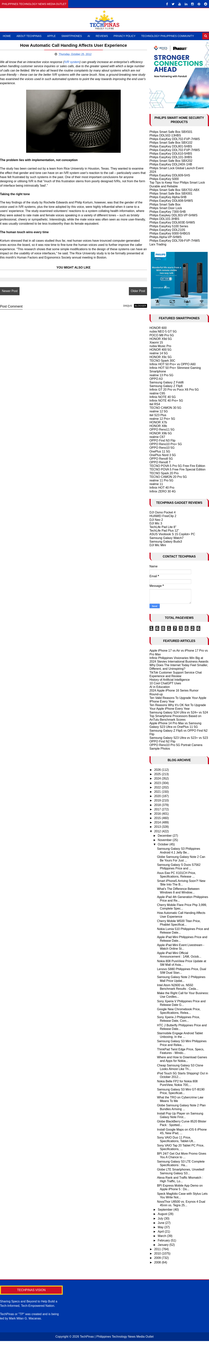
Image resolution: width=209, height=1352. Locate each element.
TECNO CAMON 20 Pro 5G (168, 476)
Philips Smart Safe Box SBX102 (171, 142)
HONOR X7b (158, 422)
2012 (158, 831)
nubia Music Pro (160, 346)
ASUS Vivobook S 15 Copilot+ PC (172, 534)
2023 (158, 783)
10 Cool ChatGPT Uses (165, 683)
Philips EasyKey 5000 (164, 179)
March (162, 1236)
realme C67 (157, 436)
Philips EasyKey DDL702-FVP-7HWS (175, 139)
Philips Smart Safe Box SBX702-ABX (175, 190)
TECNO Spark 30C (162, 360)
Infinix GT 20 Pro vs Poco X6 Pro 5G (174, 389)
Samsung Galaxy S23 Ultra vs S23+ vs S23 (179, 737)
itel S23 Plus (158, 415)
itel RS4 (155, 404)
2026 (158, 769)
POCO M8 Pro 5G (162, 335)
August (163, 1214)
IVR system (72, 62)
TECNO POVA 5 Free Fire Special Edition (178, 469)
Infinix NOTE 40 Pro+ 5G (166, 400)
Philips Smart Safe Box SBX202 (171, 160)
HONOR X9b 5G (161, 433)
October (163, 844)
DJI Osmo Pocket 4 (163, 512)
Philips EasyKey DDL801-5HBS (171, 146)
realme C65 (157, 393)
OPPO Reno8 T (160, 462)
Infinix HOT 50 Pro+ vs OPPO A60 (173, 364)
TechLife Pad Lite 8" (163, 527)
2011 (158, 1249)
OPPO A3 (156, 378)
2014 (158, 822)
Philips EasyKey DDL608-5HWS (171, 200)
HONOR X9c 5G (161, 357)
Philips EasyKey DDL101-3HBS (171, 157)
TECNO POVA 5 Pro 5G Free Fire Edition (177, 465)
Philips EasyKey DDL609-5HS (170, 175)
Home (7, 35)
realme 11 (156, 484)
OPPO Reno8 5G (161, 458)
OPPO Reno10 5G (162, 447)
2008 (158, 1262)
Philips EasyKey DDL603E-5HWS (172, 222)
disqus (120, 306)
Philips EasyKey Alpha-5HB (168, 197)
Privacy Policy (124, 35)
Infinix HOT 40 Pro (162, 487)
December (165, 835)
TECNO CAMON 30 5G (165, 407)
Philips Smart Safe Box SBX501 (171, 131)
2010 (158, 1253)
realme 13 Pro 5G (161, 375)
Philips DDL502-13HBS (165, 135)
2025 (158, 774)
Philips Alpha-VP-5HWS (166, 237)
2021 (158, 791)
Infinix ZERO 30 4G (163, 491)
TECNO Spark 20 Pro (164, 473)
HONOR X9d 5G (161, 338)
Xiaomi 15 (156, 342)
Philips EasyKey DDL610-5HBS (171, 153)
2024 (158, 778)
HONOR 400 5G (160, 349)
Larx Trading (158, 244)
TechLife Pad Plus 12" (164, 530)
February (164, 1240)
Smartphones (71, 35)
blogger (133, 306)
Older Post (131, 291)
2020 (158, 796)
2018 (158, 805)
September (166, 1209)
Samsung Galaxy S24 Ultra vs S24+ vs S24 (179, 712)
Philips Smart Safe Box (165, 204)
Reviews (102, 35)
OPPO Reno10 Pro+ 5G (166, 444)
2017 (158, 809)
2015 (158, 818)
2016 (158, 813)
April (161, 1231)
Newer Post (10, 291)
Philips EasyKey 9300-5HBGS (170, 233)
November (165, 840)
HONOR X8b (158, 426)
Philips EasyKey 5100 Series (169, 226)
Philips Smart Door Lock (166, 208)
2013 (158, 826)
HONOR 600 (158, 327)
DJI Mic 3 (156, 523)
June (161, 1222)
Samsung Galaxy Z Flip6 (166, 386)
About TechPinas (28, 35)
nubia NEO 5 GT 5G (163, 331)
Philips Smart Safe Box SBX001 (171, 193)
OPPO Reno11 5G (162, 429)
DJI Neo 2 (156, 519)
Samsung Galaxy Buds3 (166, 541)
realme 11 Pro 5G (161, 480)
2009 (158, 1257)
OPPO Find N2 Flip (162, 741)
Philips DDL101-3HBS (164, 218)
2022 (158, 787)
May (161, 1227)
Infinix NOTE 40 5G (163, 397)
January (163, 1244)
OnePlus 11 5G (160, 451)
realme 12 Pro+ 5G (162, 418)
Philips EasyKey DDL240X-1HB (171, 164)
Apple (51, 35)
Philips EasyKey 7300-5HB (168, 211)
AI (89, 35)
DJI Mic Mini (158, 545)
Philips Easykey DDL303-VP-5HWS (173, 215)
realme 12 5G (159, 411)
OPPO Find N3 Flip (162, 440)
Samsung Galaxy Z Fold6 (167, 382)
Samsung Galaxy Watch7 (167, 538)
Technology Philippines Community (167, 35)
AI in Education (160, 686)
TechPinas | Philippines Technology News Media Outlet (116, 1336)
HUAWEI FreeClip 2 (163, 516)
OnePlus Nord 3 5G (163, 455)
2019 (158, 800)
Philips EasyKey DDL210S (167, 229)
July (161, 1218)
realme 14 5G (159, 353)
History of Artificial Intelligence (170, 679)
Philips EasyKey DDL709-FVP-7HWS (175, 240)
